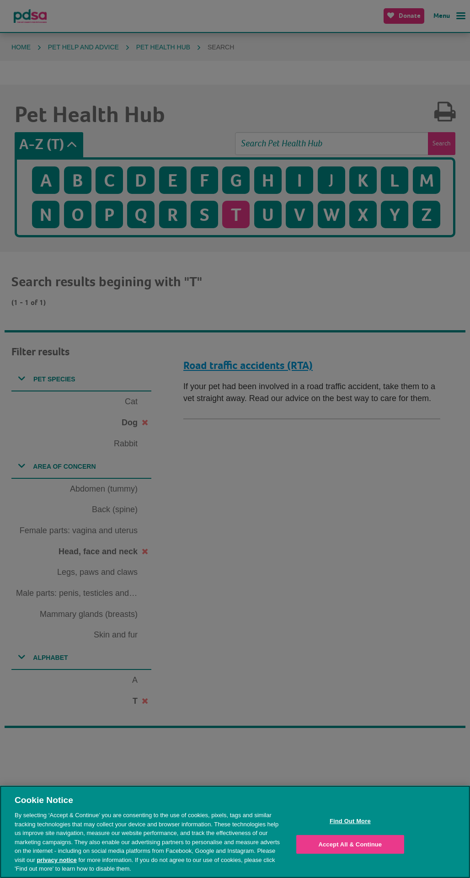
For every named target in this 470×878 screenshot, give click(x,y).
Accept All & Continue (350, 844)
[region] (235, 832)
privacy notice (56, 860)
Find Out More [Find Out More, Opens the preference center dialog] (350, 821)
